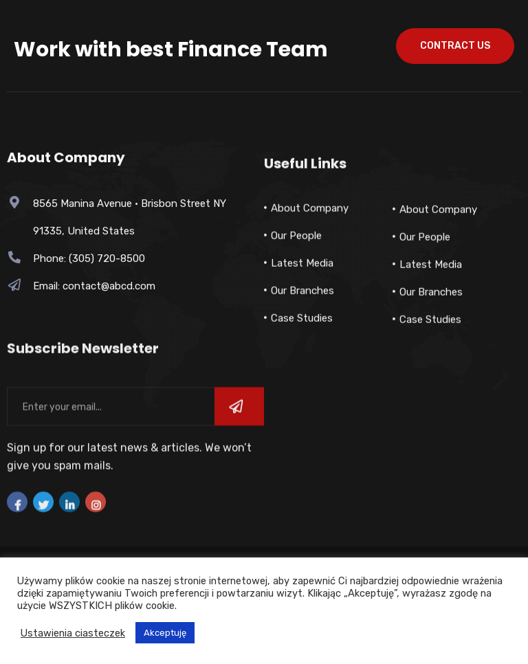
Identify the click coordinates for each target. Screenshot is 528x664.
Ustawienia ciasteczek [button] (73, 633)
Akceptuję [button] (165, 633)
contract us (455, 46)
